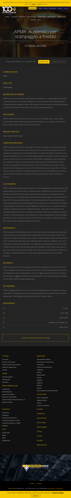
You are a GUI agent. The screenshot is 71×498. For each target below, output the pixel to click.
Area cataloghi (42, 427)
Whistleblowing (7, 392)
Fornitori (40, 440)
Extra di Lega (52, 8)
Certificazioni (6, 379)
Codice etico (6, 389)
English (39, 483)
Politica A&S (6, 433)
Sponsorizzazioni (7, 402)
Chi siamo (5, 359)
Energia (39, 377)
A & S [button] (39, 20)
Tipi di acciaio (31, 17)
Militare (39, 385)
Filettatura (5, 415)
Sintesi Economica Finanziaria (11, 364)
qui (34, 4)
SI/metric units (43, 62)
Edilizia (39, 372)
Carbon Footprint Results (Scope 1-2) (13, 399)
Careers (39, 436)
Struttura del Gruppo (8, 362)
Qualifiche (5, 382)
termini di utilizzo (58, 493)
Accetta (35, 496)
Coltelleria (40, 370)
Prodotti (22, 17)
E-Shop (40, 8)
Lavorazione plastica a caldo (11, 420)
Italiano (31, 483)
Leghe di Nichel (42, 400)
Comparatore (32, 8)
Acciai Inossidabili (42, 398)
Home (7, 17)
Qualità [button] (33, 20)
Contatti (60, 8)
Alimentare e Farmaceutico (45, 362)
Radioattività (6, 440)
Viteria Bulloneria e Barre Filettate (47, 390)
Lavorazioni (41, 17)
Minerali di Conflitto (8, 394)
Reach (4, 435)
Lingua (66, 8)
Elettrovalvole (41, 375)
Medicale (40, 383)
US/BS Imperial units (58, 62)
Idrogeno (39, 380)
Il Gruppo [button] (14, 17)
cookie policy (59, 488)
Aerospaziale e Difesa (43, 359)
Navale (39, 388)
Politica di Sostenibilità (9, 397)
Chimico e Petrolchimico (44, 367)
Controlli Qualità (7, 377)
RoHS (3, 438)
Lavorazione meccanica (9, 418)
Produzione (61, 17)
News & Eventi (42, 445)
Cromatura (5, 412)
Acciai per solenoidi (43, 405)
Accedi (45, 8)
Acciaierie (13, 488)
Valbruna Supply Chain (9, 367)
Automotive (40, 364)
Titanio (39, 403)
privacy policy (51, 488)
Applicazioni (51, 17)
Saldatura (5, 425)
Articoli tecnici (42, 418)
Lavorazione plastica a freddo (11, 423)
